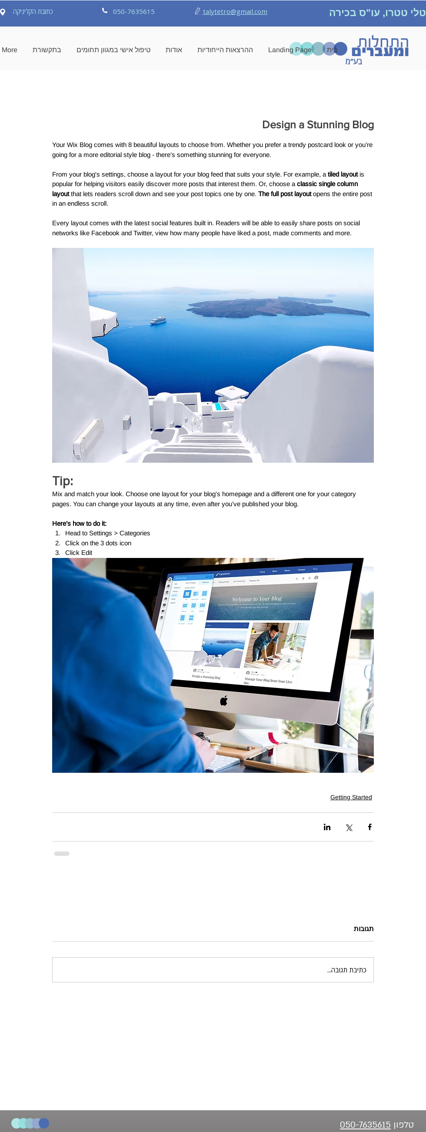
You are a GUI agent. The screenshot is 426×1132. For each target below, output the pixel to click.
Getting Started (351, 797)
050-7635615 (365, 1125)
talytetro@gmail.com (235, 11)
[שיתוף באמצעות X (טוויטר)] (348, 827)
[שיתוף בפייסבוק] (370, 827)
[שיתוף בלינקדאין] (327, 827)
